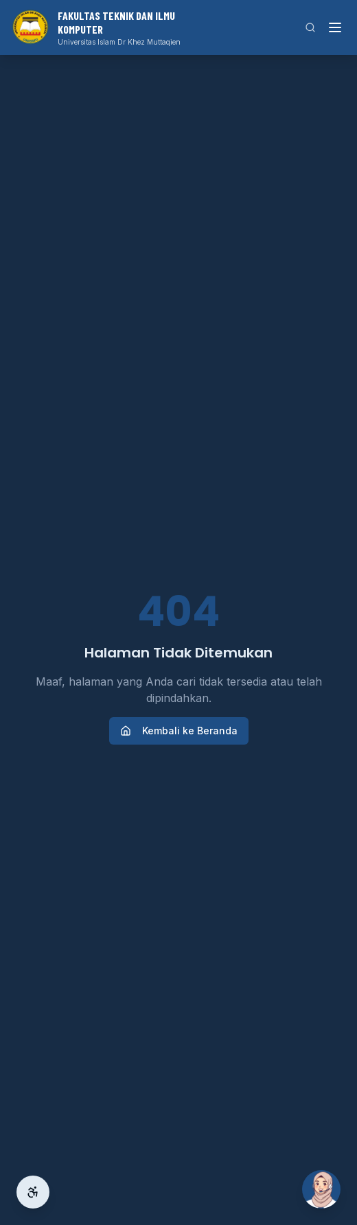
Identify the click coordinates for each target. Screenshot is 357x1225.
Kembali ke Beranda (179, 730)
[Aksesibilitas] (32, 1192)
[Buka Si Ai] (321, 1189)
